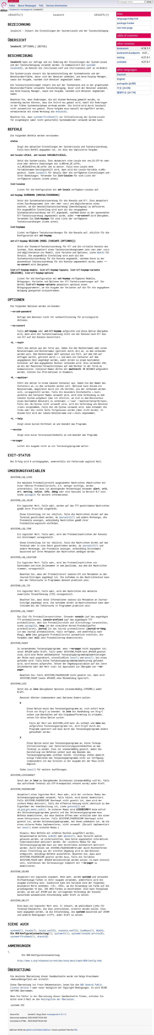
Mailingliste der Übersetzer (57, 999)
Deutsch (121, 74)
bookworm (14, 10)
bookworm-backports (128, 53)
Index (12, 5)
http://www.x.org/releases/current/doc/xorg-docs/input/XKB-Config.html (59, 960)
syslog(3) (30, 494)
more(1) (89, 657)
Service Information (56, 5)
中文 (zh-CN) (124, 88)
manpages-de (26, 10)
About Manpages (27, 5)
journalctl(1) (67, 517)
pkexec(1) (69, 836)
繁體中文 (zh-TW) (126, 92)
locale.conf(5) (47, 930)
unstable (121, 62)
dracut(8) (61, 111)
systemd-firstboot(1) (46, 117)
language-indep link (127, 18)
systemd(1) (16, 930)
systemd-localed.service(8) (87, 933)
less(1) (74, 657)
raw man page (124, 27)
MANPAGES (13, 1)
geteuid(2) (74, 806)
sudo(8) (52, 836)
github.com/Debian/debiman (38, 1030)
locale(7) (41, 172)
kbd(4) (100, 252)
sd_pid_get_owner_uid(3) (31, 809)
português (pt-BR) (126, 83)
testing (120, 57)
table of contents (127, 35)
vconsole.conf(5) (68, 930)
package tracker (125, 23)
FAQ (41, 5)
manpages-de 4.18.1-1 (56, 1014)
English (121, 79)
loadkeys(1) (87, 930)
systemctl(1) (61, 933)
